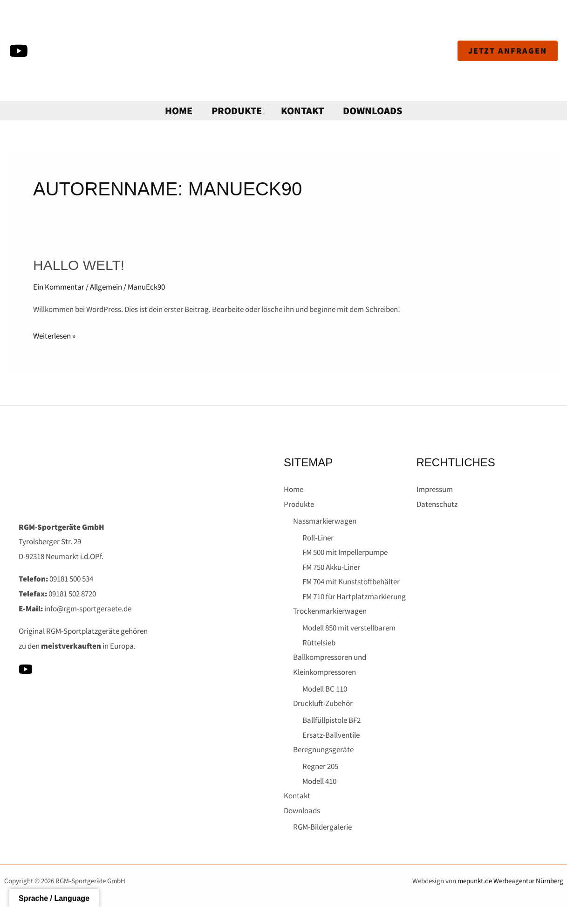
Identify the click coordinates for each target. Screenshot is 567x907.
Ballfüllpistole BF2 (331, 720)
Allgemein (106, 287)
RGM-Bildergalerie (322, 827)
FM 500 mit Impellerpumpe (345, 552)
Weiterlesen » (54, 335)
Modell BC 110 (324, 689)
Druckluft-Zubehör (323, 703)
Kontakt (303, 110)
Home (177, 110)
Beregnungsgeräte (323, 749)
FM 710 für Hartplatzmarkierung (354, 596)
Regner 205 (320, 766)
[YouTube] (18, 51)
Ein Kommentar (58, 287)
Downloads (374, 110)
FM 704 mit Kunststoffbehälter (351, 581)
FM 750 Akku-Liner (331, 567)
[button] (508, 51)
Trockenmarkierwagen (330, 611)
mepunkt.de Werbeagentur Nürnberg (510, 880)
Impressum (435, 489)
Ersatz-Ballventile (331, 735)
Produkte (236, 110)
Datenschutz (437, 504)
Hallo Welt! (78, 265)
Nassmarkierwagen (324, 521)
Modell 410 (319, 781)
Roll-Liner (318, 538)
